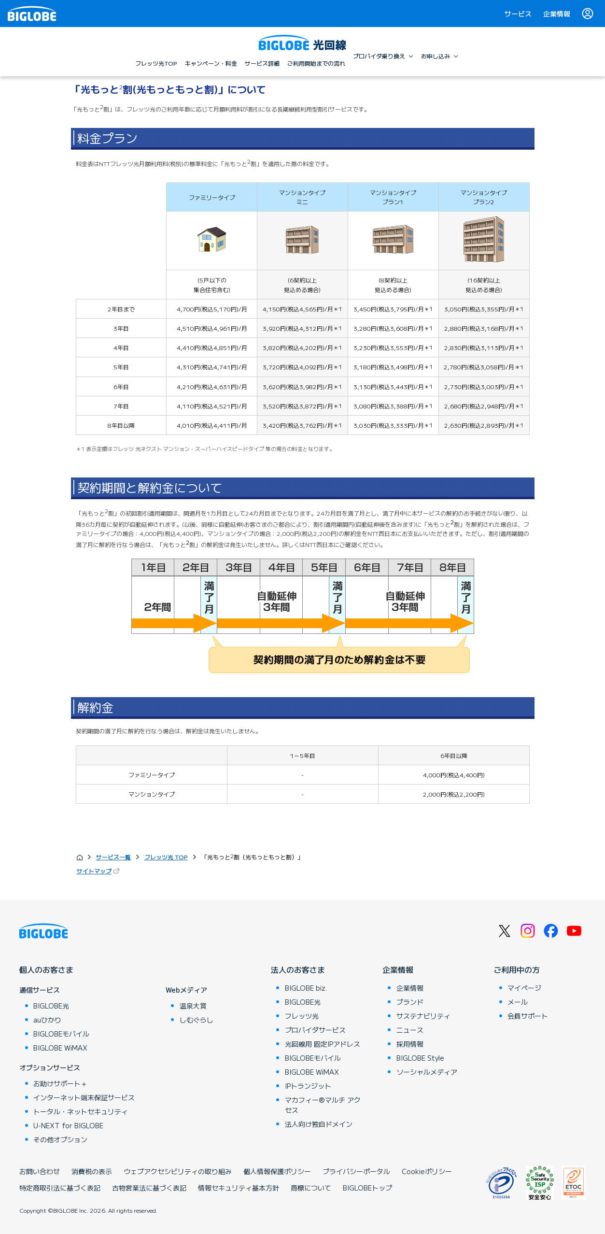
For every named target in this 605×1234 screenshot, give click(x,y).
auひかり (47, 1019)
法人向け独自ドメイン (318, 1124)
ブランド (409, 1002)
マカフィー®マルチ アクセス (323, 1105)
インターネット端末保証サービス (84, 1097)
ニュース (409, 1030)
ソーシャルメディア (426, 1072)
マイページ (524, 988)
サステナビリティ (423, 1016)
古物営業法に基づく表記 (149, 1187)
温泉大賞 (193, 1005)
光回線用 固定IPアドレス (322, 1044)
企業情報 (556, 13)
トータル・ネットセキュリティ (80, 1111)
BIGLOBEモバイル (61, 1033)
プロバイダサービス (315, 1030)
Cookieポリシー (427, 1171)
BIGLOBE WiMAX (60, 1047)
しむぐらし (196, 1019)
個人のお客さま (46, 969)
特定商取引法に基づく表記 (59, 1187)
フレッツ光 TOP (166, 857)
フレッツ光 (302, 1016)
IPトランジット (308, 1086)
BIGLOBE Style (420, 1058)
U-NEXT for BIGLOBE (68, 1125)
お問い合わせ (39, 1171)
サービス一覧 (113, 857)
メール (517, 1002)
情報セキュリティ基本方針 (238, 1187)
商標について (311, 1187)
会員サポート (527, 1016)
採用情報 (409, 1044)
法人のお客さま (298, 969)
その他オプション (60, 1139)
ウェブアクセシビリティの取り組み (178, 1171)
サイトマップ (94, 871)
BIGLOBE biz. (306, 988)
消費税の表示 (91, 1171)
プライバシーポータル (356, 1171)
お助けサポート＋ (60, 1083)
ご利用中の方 (516, 969)
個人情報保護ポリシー (277, 1171)
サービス (518, 13)
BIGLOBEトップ (367, 1187)
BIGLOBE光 (51, 1005)
